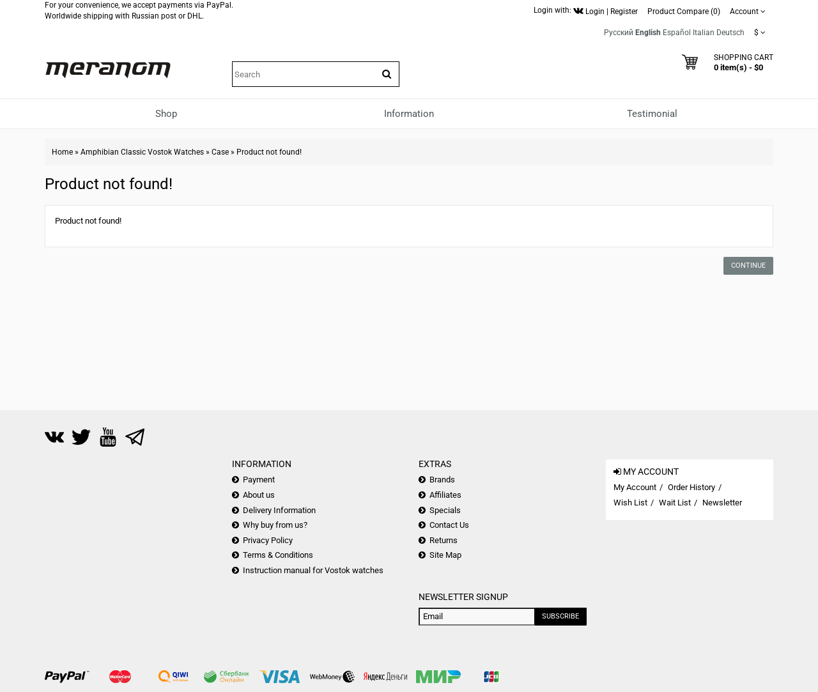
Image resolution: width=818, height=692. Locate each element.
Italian (703, 32)
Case (220, 152)
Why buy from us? (275, 525)
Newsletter (722, 502)
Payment (259, 479)
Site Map (445, 555)
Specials (445, 510)
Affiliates (445, 495)
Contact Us (449, 525)
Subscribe (560, 616)
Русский (618, 32)
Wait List (675, 502)
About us (259, 495)
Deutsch (730, 32)
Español (677, 32)
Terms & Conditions (278, 555)
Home (62, 152)
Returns (443, 540)
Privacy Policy (268, 540)
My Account (635, 487)
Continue (748, 265)
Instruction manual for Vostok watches (313, 570)
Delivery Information (279, 510)
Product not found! (269, 152)
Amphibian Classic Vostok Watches (142, 152)
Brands (442, 479)
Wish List (630, 502)
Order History (691, 487)
